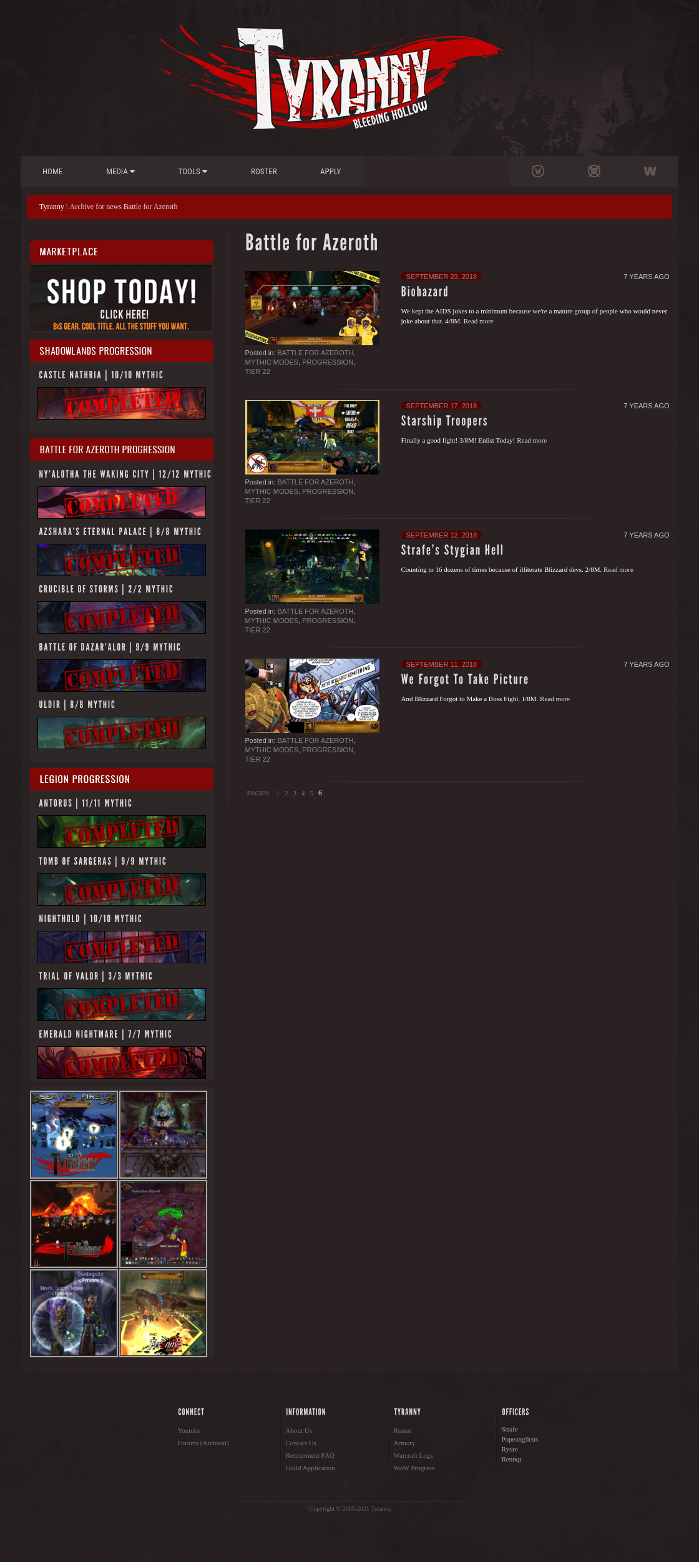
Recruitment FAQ (310, 1455)
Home (52, 171)
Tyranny (51, 206)
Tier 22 (257, 371)
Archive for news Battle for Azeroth (124, 206)
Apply (330, 171)
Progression (327, 362)
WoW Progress (414, 1467)
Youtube (189, 1430)
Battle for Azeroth (315, 352)
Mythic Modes (272, 362)
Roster (264, 171)
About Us (299, 1430)
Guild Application (310, 1467)
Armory (405, 1443)
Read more (479, 321)
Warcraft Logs (413, 1455)
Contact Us (301, 1443)
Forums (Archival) (203, 1443)
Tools (192, 171)
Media (120, 171)
